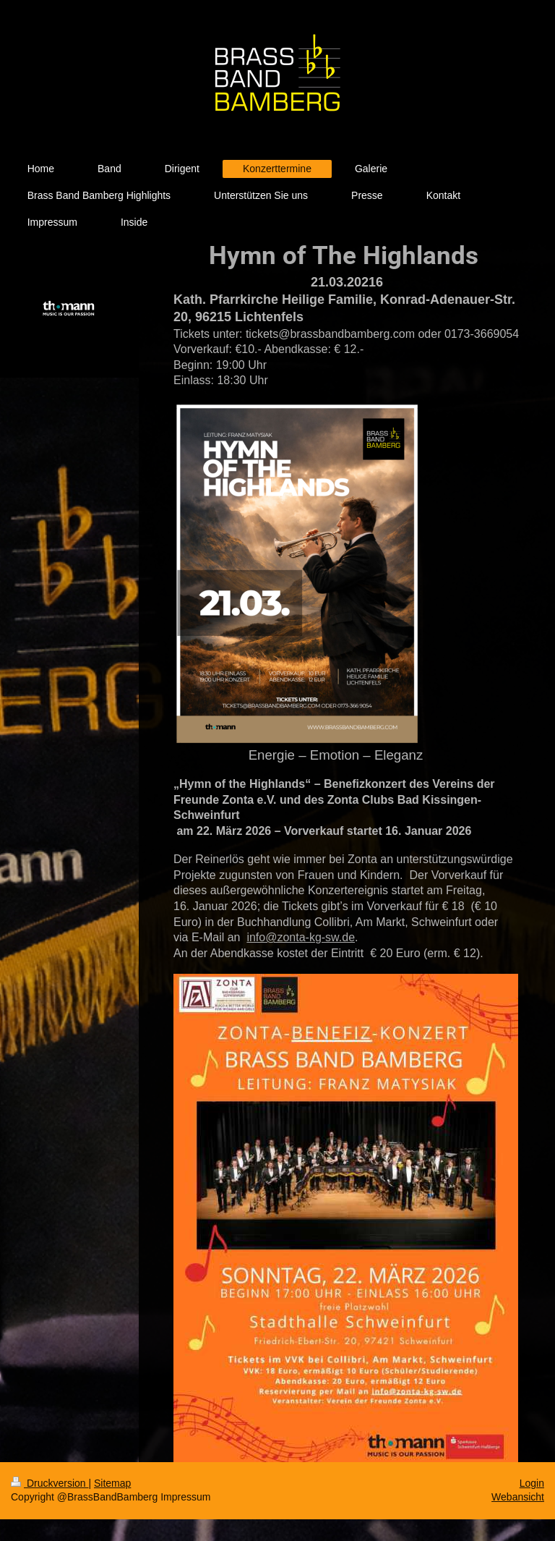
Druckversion (49, 1483)
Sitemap (112, 1483)
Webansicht (517, 1497)
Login (532, 1483)
